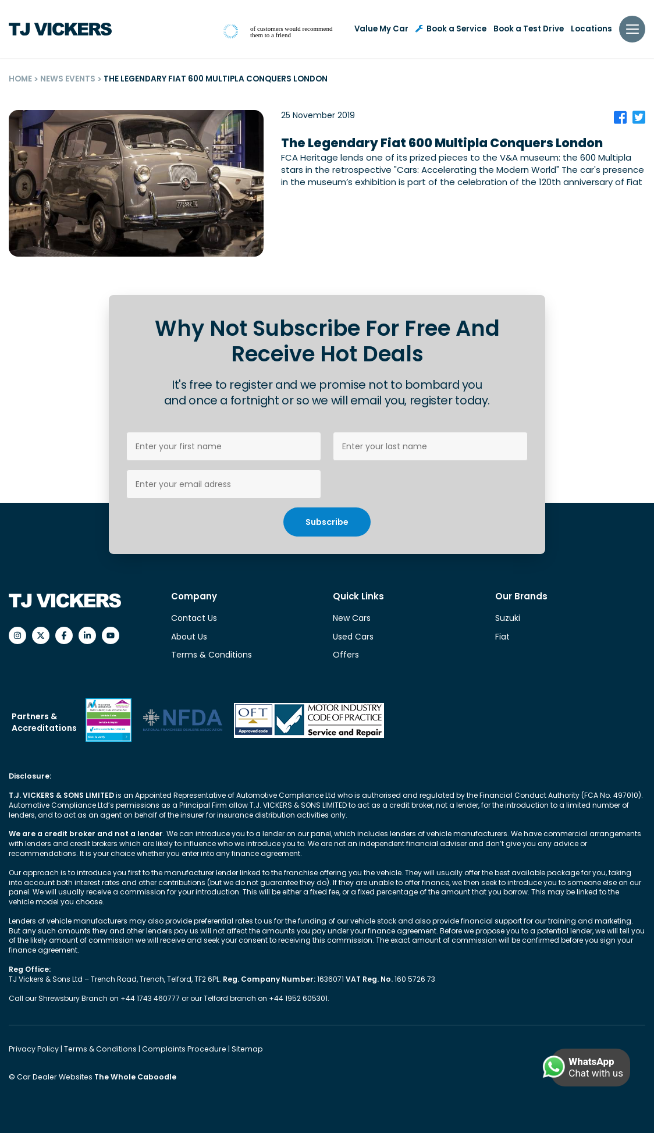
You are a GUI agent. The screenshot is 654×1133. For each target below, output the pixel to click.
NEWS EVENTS (67, 78)
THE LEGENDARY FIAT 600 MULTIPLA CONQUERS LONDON (214, 78)
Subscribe (327, 522)
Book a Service (450, 29)
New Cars (352, 618)
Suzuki (507, 618)
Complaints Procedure (179, 1048)
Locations (591, 29)
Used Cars (353, 636)
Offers (346, 654)
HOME (20, 78)
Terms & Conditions (211, 654)
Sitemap (239, 1048)
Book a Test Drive (528, 29)
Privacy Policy (34, 1048)
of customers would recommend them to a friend (291, 31)
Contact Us (194, 618)
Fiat (502, 636)
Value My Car (381, 29)
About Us (189, 636)
